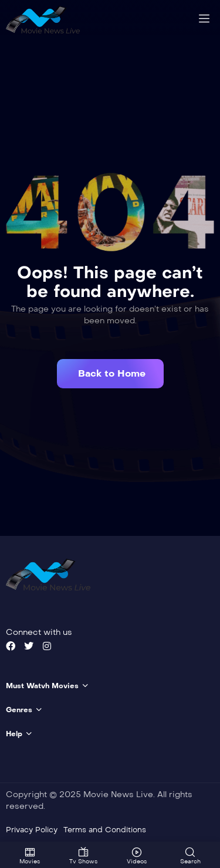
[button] (110, 373)
